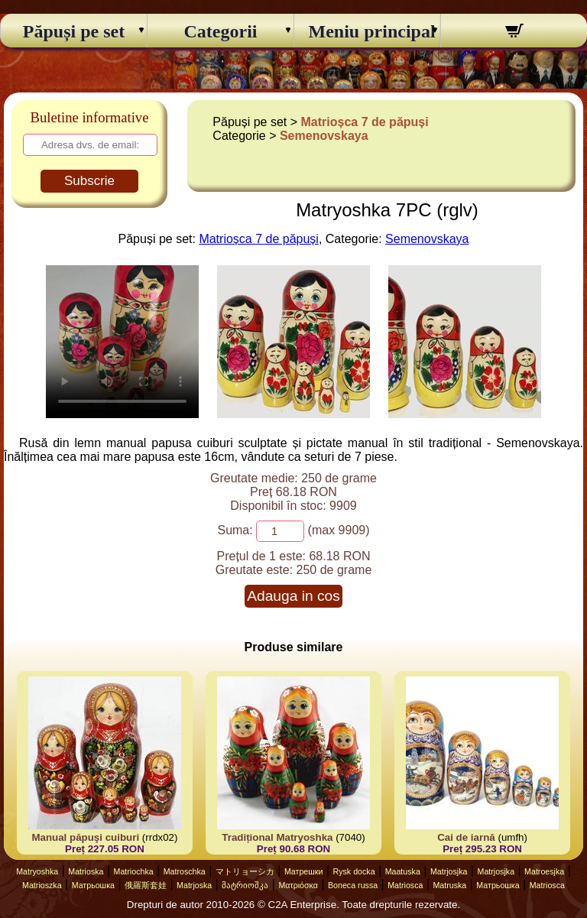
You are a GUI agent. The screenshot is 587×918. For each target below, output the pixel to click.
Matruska (449, 885)
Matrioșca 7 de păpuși (365, 121)
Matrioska (85, 871)
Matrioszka (42, 885)
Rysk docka (354, 871)
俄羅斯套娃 (146, 885)
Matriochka (134, 871)
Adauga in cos (293, 596)
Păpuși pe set (74, 31)
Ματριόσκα (298, 885)
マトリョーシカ (245, 871)
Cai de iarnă (466, 837)
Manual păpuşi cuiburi (85, 837)
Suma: (234, 530)
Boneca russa (353, 885)
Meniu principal (367, 31)
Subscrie (89, 181)
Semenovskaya (324, 135)
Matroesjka (544, 871)
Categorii (221, 31)
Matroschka (185, 871)
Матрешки (303, 871)
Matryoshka (37, 871)
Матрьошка (93, 885)
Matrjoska (194, 885)
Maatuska (402, 871)
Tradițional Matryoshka (277, 837)
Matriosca (405, 885)
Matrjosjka (449, 871)
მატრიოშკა (245, 885)
